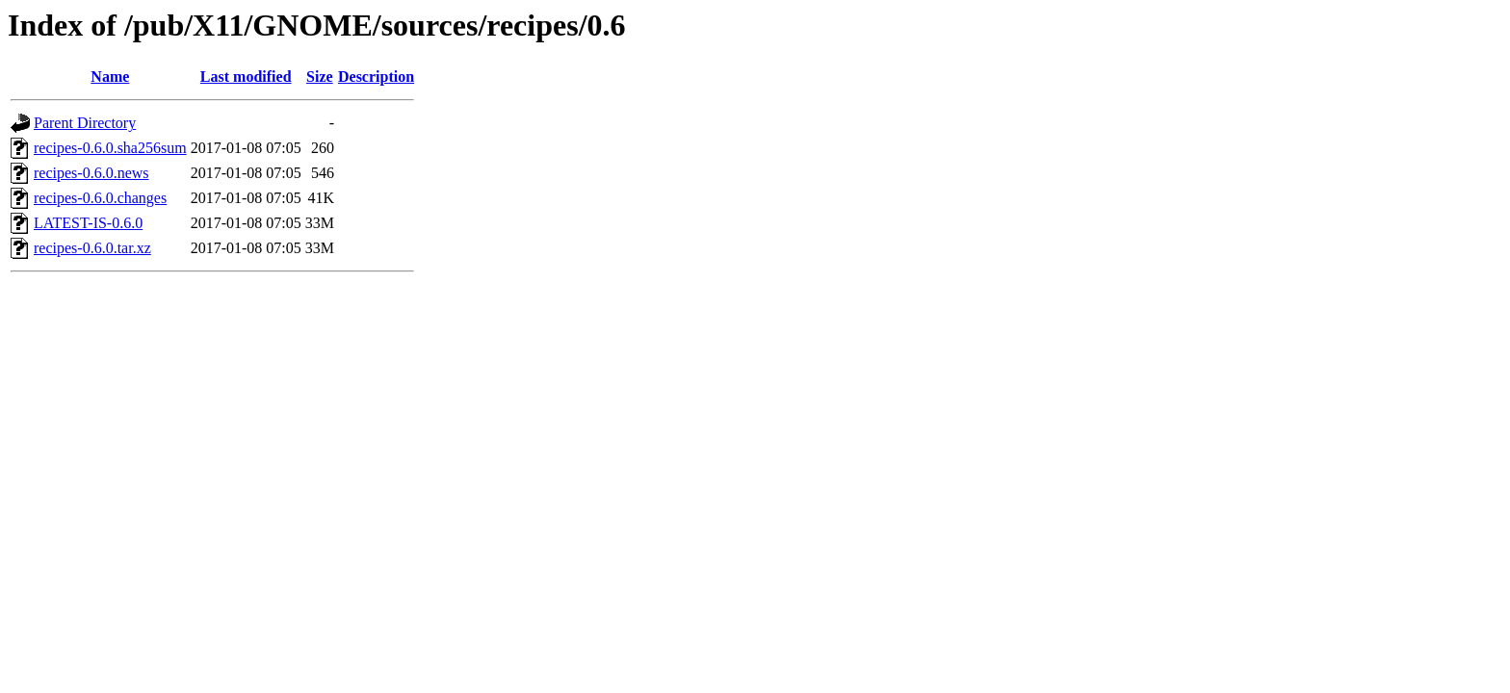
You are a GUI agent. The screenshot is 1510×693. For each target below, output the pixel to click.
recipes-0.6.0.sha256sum (110, 148)
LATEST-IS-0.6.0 (88, 223)
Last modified (246, 76)
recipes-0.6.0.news (91, 173)
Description (376, 76)
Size (319, 76)
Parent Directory (85, 123)
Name (110, 76)
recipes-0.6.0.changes (100, 198)
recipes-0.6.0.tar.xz (92, 248)
